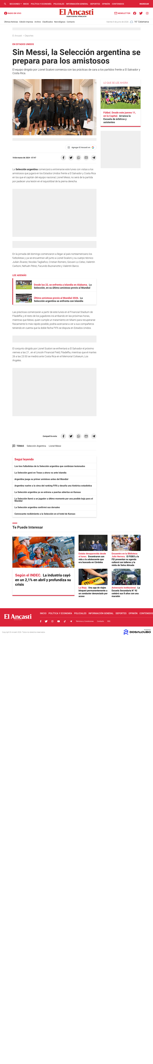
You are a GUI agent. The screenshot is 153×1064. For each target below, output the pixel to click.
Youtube (58, 621)
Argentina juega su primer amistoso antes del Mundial (41, 479)
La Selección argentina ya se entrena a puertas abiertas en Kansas (47, 492)
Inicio (26, 4)
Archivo (37, 22)
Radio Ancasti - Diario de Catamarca (12, 13)
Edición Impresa (26, 22)
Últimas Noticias (11, 22)
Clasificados (47, 22)
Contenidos (118, 4)
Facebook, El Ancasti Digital (40, 621)
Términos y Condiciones (85, 621)
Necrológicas (59, 22)
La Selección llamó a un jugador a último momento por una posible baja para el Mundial (53, 499)
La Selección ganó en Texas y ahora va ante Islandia (40, 472)
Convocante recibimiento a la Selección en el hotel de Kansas (44, 514)
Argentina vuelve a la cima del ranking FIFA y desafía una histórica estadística (53, 485)
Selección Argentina (36, 446)
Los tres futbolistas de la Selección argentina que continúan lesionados (49, 466)
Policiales (58, 4)
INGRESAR (144, 4)
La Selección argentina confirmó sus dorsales (37, 507)
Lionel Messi (55, 446)
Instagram (52, 621)
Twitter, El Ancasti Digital (46, 621)
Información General (77, 4)
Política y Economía (41, 4)
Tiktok (64, 621)
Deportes (95, 4)
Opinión (106, 4)
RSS (108, 621)
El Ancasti (17, 35)
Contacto (71, 22)
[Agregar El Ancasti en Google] (80, 147)
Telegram (71, 621)
